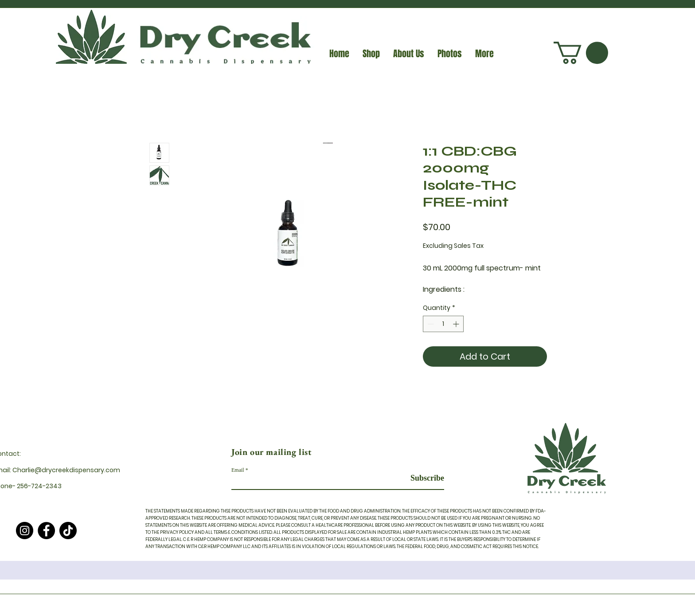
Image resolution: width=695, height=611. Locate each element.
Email (237, 470)
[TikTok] (68, 530)
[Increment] (456, 324)
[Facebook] (46, 530)
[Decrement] (429, 324)
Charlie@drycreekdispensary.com (66, 470)
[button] (581, 53)
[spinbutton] (443, 324)
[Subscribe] (421, 478)
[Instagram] (24, 530)
